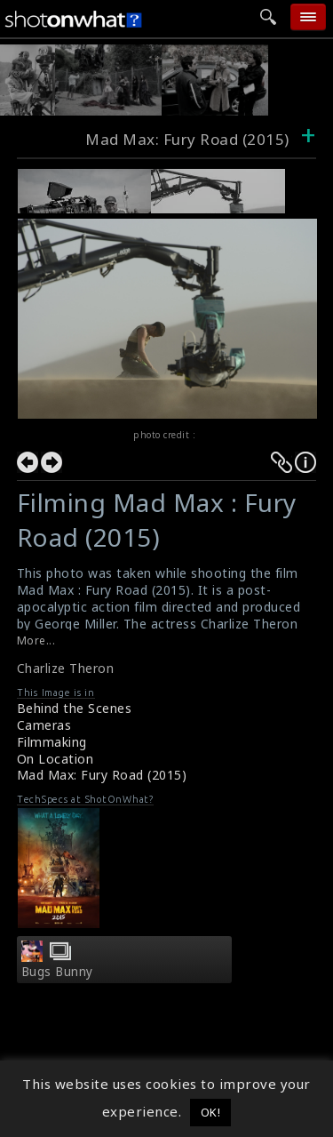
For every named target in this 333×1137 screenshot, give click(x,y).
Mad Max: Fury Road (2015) (102, 774)
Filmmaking (52, 741)
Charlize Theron (66, 668)
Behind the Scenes (74, 708)
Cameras (44, 725)
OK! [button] (211, 1112)
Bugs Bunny (57, 972)
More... (36, 640)
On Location (55, 758)
